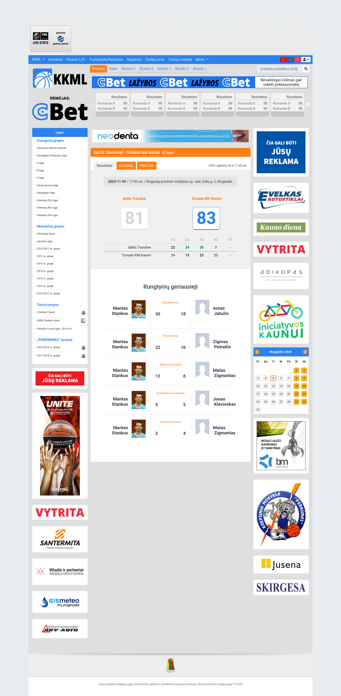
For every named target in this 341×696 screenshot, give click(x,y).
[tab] (104, 166)
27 (281, 401)
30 (304, 401)
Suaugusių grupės (50, 140)
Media (201, 59)
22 (296, 393)
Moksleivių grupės (50, 226)
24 (257, 401)
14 (288, 386)
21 (288, 393)
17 (257, 393)
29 (296, 401)
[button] (306, 59)
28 (288, 401)
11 (265, 386)
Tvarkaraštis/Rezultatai (106, 59)
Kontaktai (55, 59)
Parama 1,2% (75, 59)
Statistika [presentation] (126, 166)
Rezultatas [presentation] (104, 166)
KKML (37, 59)
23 (304, 393)
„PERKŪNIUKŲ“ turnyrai (54, 340)
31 (257, 409)
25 (265, 401)
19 (273, 393)
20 (281, 393)
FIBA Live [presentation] (147, 166)
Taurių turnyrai (47, 305)
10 (257, 386)
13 (281, 386)
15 (296, 386)
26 (273, 401)
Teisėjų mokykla (180, 59)
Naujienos (134, 59)
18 (265, 393)
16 (304, 386)
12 (273, 386)
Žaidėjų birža (154, 59)
